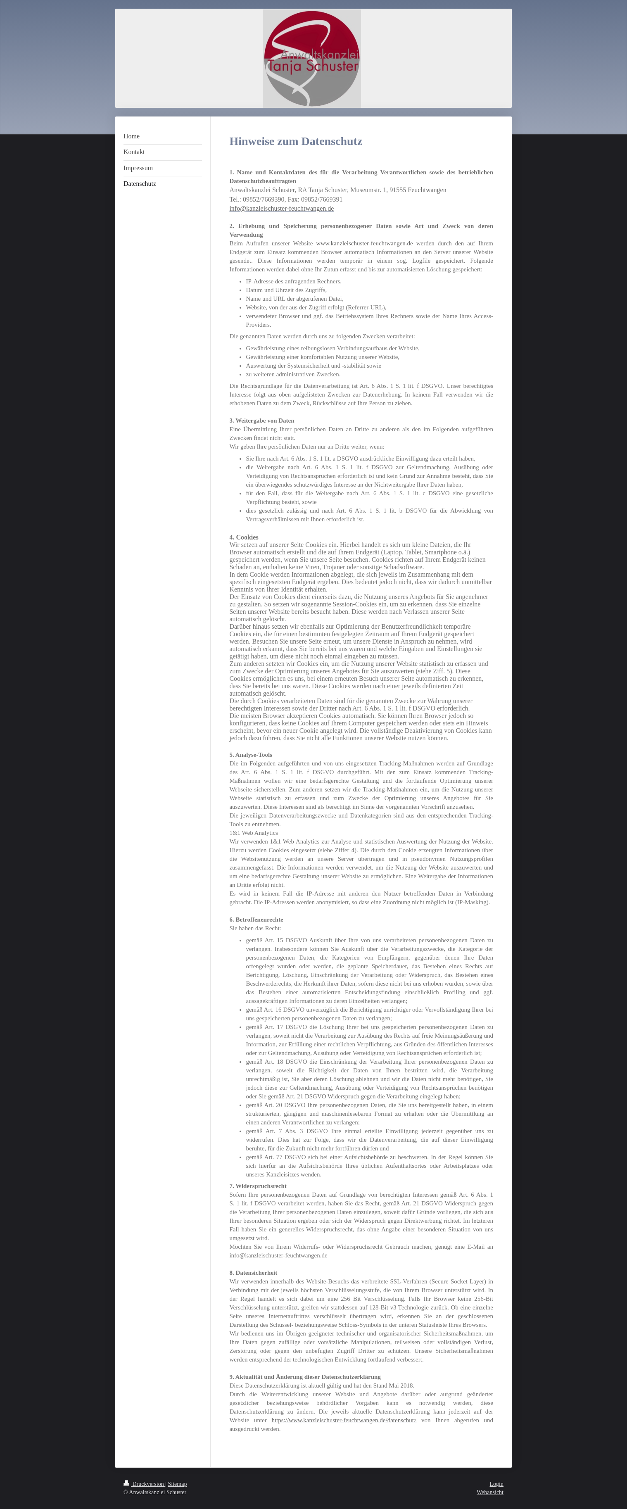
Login (497, 1484)
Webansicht (490, 1492)
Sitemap (177, 1484)
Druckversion (144, 1484)
